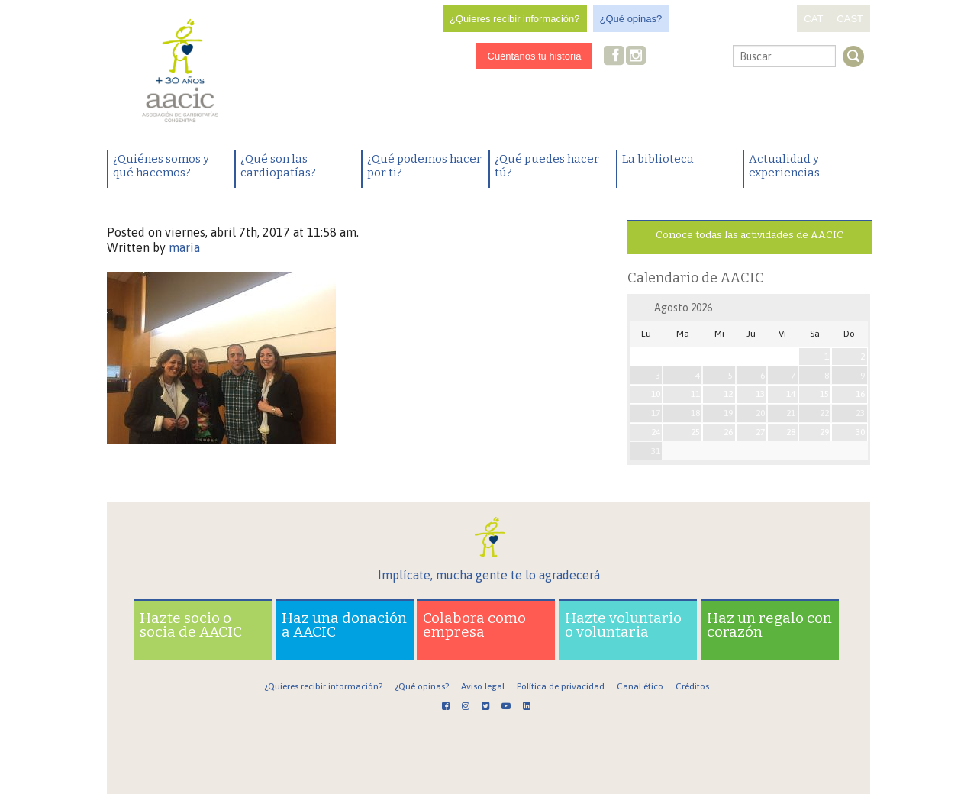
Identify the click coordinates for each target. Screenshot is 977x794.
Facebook (614, 57)
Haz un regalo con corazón (769, 625)
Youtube (685, 57)
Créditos (692, 686)
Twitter (661, 57)
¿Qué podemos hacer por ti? (424, 165)
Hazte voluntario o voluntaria (623, 625)
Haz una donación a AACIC (344, 625)
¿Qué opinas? (631, 18)
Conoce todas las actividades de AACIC (749, 234)
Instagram (637, 57)
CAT (813, 18)
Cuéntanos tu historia (535, 56)
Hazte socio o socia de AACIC (191, 625)
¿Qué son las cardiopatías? (278, 165)
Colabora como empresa (474, 625)
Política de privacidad (561, 686)
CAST (850, 18)
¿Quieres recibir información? (515, 18)
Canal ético (640, 686)
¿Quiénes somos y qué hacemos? (161, 165)
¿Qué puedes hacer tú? (547, 165)
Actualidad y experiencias (784, 165)
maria (184, 247)
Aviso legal (483, 686)
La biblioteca (658, 159)
